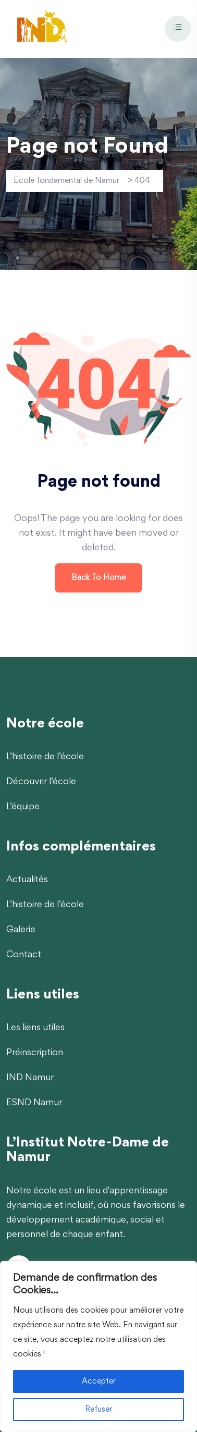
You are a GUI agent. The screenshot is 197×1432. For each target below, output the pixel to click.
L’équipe (23, 807)
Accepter (99, 1381)
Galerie (20, 930)
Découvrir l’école (41, 782)
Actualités (27, 880)
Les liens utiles (35, 1028)
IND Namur (30, 1078)
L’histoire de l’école (45, 757)
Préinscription (34, 1053)
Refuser (98, 1409)
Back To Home (98, 578)
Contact (23, 955)
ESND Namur (34, 1103)
